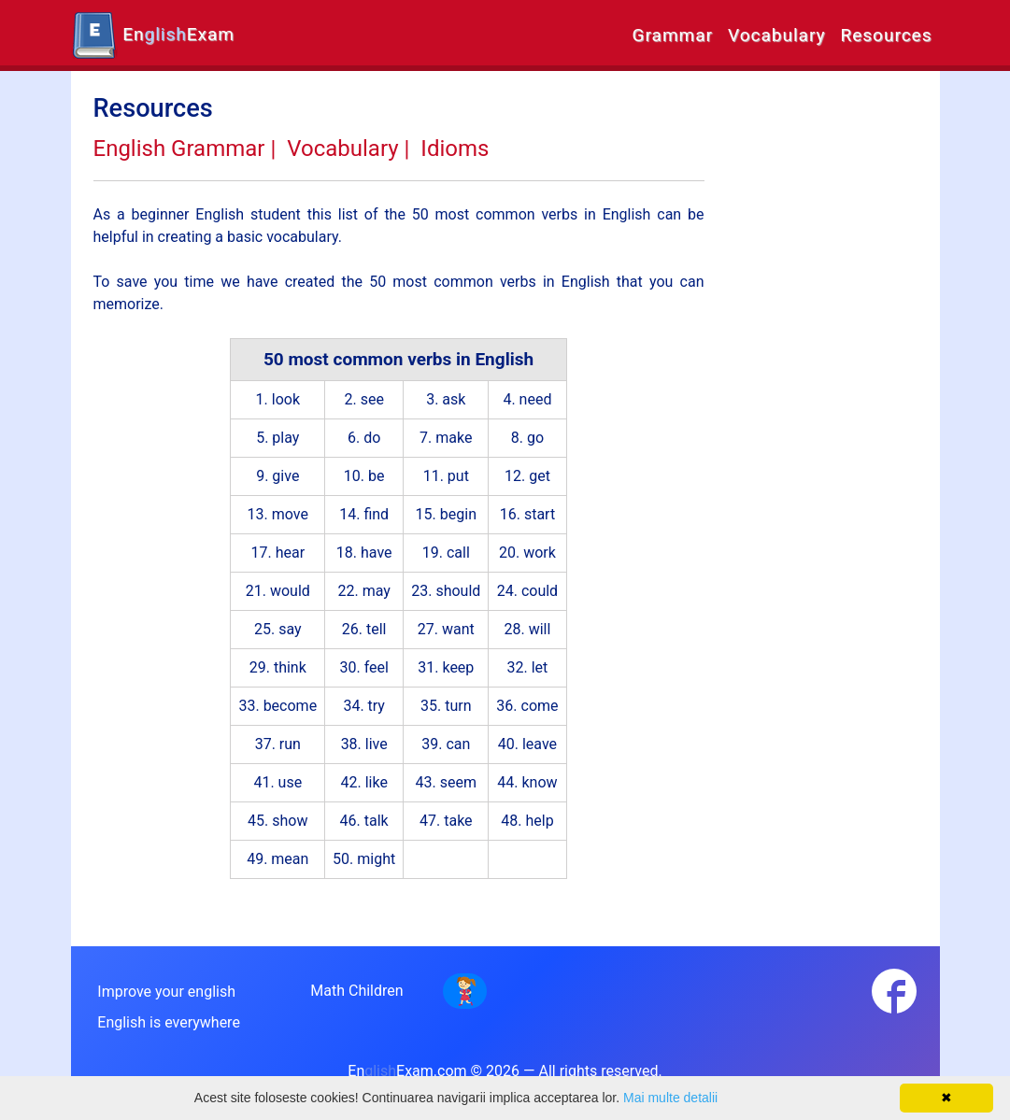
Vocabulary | (348, 148)
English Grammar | (185, 148)
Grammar (673, 35)
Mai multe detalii (670, 1097)
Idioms (454, 148)
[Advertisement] (825, 373)
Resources (886, 35)
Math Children (356, 990)
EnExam (153, 35)
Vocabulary (776, 35)
